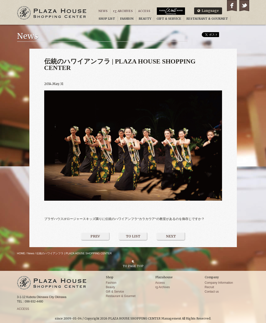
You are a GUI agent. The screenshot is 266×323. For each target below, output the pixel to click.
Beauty (110, 287)
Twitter (244, 5)
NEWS (103, 11)
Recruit (209, 287)
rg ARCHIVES (123, 11)
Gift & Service (115, 291)
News (30, 253)
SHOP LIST (107, 19)
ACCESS (144, 11)
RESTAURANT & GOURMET (207, 19)
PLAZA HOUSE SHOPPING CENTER (52, 13)
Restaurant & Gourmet (121, 296)
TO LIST (133, 236)
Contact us (212, 291)
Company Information (219, 282)
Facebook (232, 5)
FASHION (127, 19)
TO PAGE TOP (133, 266)
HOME (21, 253)
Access (160, 282)
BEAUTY (145, 19)
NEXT (171, 236)
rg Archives (162, 287)
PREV (95, 236)
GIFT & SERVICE (169, 19)
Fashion (111, 282)
